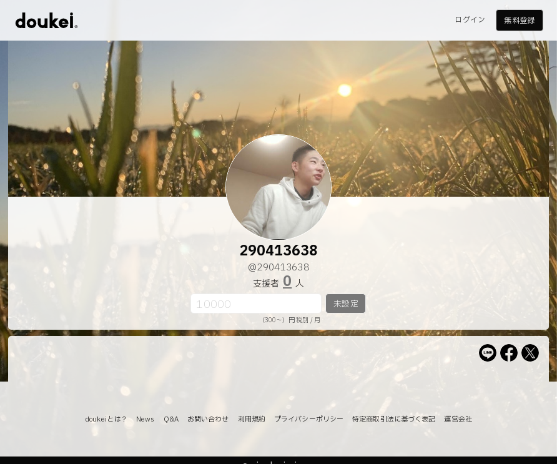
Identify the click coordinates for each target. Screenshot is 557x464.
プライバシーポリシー (308, 419)
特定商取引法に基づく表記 (393, 419)
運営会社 (457, 419)
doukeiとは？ (106, 419)
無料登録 (519, 20)
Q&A (171, 419)
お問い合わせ (208, 419)
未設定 (345, 304)
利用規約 (251, 419)
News (145, 419)
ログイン (470, 20)
